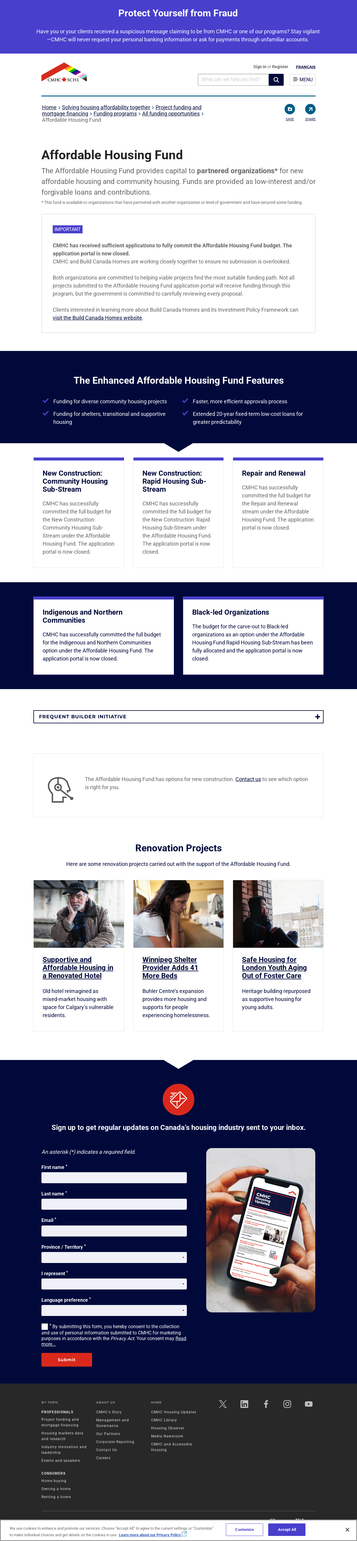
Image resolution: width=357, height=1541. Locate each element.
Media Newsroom (167, 1436)
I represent (54, 1273)
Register (280, 66)
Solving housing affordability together (106, 107)
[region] (178, 1530)
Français (306, 67)
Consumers (53, 1473)
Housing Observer (167, 1428)
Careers (103, 1458)
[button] (276, 80)
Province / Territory (63, 1247)
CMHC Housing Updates (173, 1412)
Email (48, 1220)
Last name (54, 1193)
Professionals (57, 1412)
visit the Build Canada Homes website (97, 318)
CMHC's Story (109, 1412)
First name (54, 1167)
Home (49, 107)
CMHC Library (164, 1420)
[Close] (347, 1529)
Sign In (260, 66)
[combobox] (233, 79)
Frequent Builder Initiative (83, 716)
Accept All (287, 1529)
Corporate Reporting (115, 1442)
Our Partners (108, 1434)
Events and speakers (60, 1461)
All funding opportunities (171, 113)
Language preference (66, 1300)
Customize (244, 1529)
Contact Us (106, 1450)
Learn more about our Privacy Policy (153, 1535)
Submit (67, 1359)
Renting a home (56, 1497)
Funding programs (115, 113)
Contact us (248, 779)
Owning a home (56, 1489)
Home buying (53, 1481)
